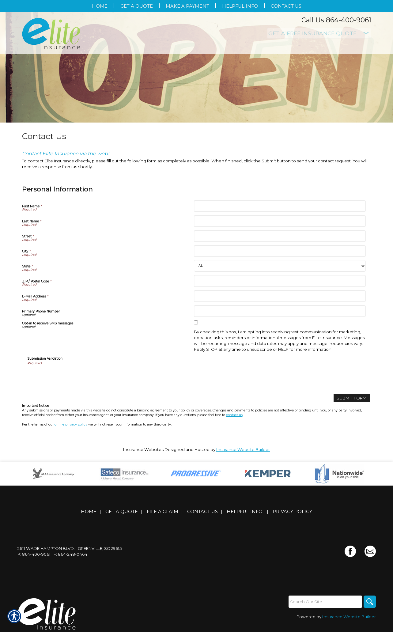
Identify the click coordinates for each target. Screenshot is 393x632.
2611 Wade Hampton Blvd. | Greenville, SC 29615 (69, 548)
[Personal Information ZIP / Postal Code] (280, 281)
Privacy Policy (292, 511)
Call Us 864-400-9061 (336, 20)
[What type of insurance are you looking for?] (319, 33)
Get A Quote (121, 511)
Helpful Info (245, 511)
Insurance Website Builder (243, 449)
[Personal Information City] (280, 251)
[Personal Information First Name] (280, 206)
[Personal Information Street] (280, 236)
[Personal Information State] (280, 266)
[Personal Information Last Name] (280, 221)
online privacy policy (71, 424)
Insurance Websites (143, 449)
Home (88, 511)
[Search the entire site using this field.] (325, 602)
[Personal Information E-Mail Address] (280, 296)
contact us (234, 415)
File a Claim (162, 511)
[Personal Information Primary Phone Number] (280, 311)
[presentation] (73, 378)
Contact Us (202, 511)
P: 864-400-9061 (34, 554)
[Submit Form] (352, 398)
